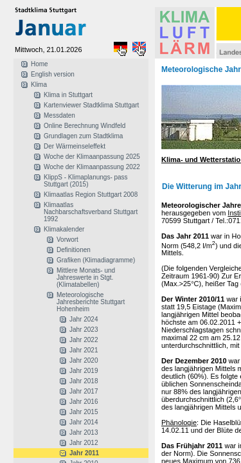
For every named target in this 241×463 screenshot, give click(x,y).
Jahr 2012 (83, 442)
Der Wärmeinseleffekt (74, 146)
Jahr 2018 (83, 381)
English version (53, 74)
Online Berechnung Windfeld (84, 125)
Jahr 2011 (84, 453)
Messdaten (59, 115)
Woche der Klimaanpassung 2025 (92, 156)
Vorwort (67, 239)
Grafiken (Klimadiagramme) (96, 260)
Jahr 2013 (83, 432)
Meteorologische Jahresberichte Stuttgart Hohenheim (91, 302)
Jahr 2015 (83, 411)
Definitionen (74, 249)
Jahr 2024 (83, 319)
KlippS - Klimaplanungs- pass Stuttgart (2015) (86, 181)
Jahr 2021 (83, 350)
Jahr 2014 (83, 422)
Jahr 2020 (83, 360)
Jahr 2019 (83, 370)
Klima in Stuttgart (68, 94)
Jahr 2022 (83, 339)
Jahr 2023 (83, 329)
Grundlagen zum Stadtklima (83, 136)
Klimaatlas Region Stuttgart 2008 (91, 194)
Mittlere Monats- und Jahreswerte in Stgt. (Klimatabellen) (86, 277)
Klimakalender (64, 229)
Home (39, 64)
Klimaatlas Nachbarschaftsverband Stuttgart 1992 (91, 211)
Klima (39, 84)
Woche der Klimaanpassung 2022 (92, 166)
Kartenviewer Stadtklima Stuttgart (91, 105)
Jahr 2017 (83, 391)
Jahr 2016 (83, 401)
